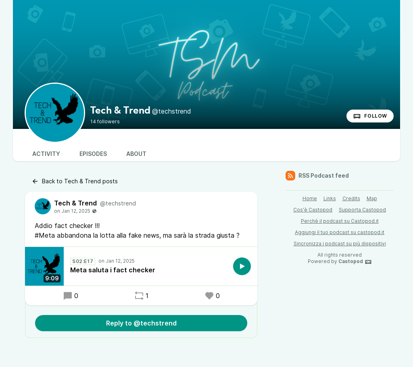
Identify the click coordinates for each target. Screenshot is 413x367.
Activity (46, 153)
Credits (351, 198)
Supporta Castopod (362, 210)
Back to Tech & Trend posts (74, 181)
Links (329, 198)
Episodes (93, 153)
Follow (370, 116)
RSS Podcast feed (317, 175)
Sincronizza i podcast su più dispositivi (340, 244)
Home (309, 198)
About (136, 153)
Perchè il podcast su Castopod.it (340, 221)
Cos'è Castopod (312, 210)
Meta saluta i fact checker (112, 270)
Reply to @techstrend (141, 323)
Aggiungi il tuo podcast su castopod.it (339, 232)
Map (372, 198)
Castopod (355, 261)
